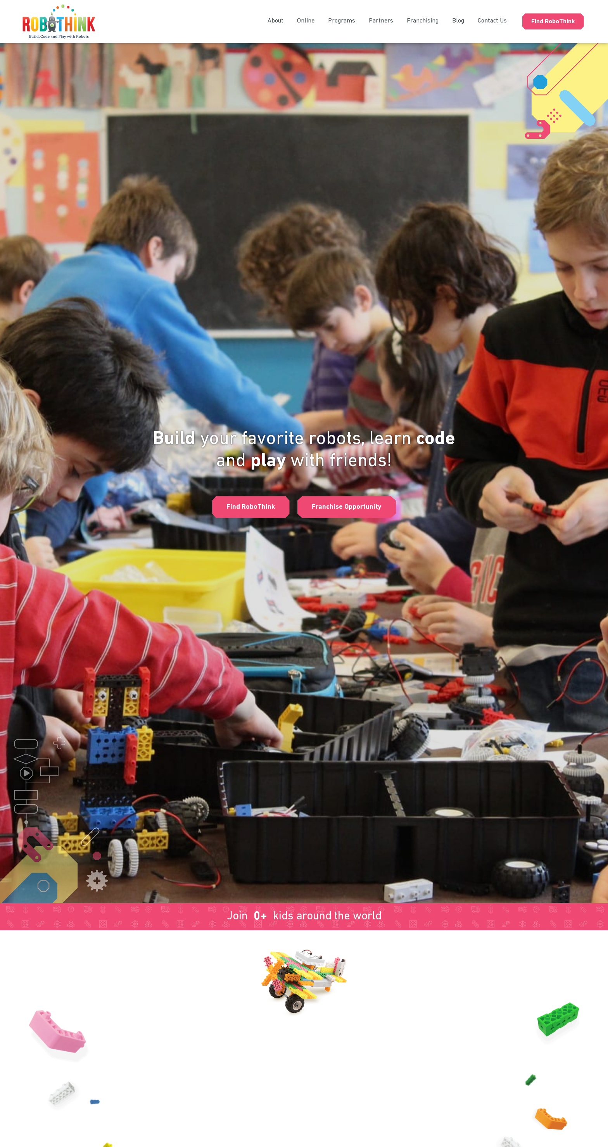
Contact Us (492, 21)
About (275, 21)
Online (305, 21)
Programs (341, 21)
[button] (249, 507)
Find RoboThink (553, 22)
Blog (458, 21)
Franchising (423, 21)
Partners (381, 21)
